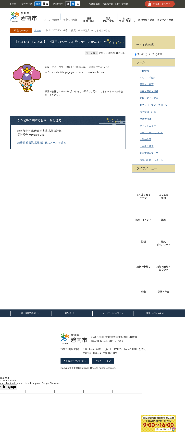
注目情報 (144, 70)
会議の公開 (145, 139)
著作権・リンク (72, 313)
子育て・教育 (147, 84)
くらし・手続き (148, 77)
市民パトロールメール (151, 160)
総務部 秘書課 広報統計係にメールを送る (41, 142)
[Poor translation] (12, 387)
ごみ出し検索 (147, 146)
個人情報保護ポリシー (31, 313)
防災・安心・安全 (149, 98)
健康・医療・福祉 (149, 91)
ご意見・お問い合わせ (154, 313)
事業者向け (145, 118)
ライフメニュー (148, 125)
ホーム (37, 30)
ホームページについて (151, 132)
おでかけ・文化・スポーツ (153, 105)
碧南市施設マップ (149, 153)
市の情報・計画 (148, 112)
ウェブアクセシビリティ (113, 313)
